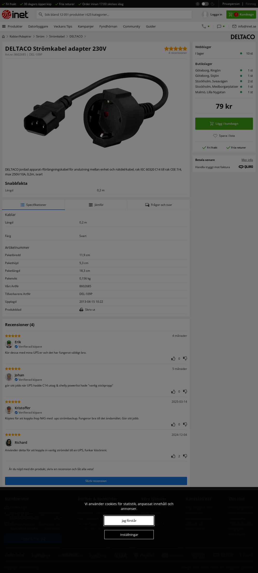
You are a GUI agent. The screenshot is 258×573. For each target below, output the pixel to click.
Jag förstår (129, 520)
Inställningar (129, 534)
